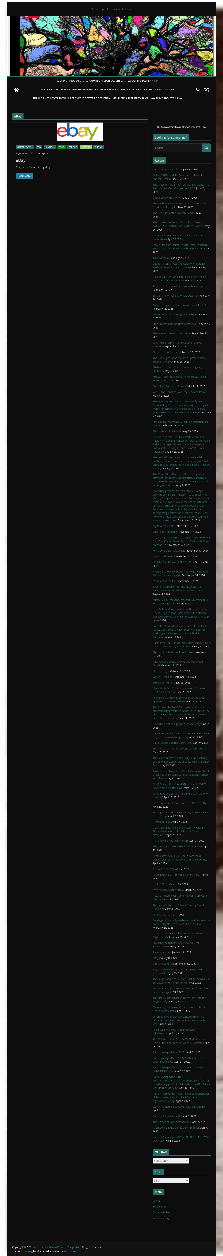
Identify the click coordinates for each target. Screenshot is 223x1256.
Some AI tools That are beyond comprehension (179, 748)
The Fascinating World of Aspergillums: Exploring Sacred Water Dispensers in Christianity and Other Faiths (181, 761)
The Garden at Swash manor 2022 (172, 1122)
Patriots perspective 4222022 (169, 1052)
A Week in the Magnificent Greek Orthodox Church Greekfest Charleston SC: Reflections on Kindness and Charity (181, 774)
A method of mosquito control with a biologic (178, 286)
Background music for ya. (167, 197)
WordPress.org (161, 1218)
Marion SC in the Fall (164, 581)
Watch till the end (162, 676)
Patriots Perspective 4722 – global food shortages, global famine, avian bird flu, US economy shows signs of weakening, (181, 1097)
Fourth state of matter (165, 431)
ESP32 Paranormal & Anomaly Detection (176, 295)
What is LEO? (160, 914)
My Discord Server (163, 556)
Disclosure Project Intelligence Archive (174, 314)
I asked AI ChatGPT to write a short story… (177, 874)
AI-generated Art (162, 952)
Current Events (24, 147)
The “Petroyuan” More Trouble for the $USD (178, 846)
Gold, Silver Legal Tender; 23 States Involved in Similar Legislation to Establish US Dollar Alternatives (179, 831)
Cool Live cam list (163, 963)
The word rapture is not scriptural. (172, 333)
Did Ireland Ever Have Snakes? (170, 386)
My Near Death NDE (164, 526)
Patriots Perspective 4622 (167, 1116)
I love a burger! (161, 671)
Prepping (86, 147)
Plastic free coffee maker (167, 352)
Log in (156, 1200)
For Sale (73, 147)
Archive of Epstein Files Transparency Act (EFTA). (180, 305)
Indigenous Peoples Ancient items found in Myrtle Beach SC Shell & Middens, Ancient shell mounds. (107, 89)
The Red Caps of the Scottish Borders (174, 213)
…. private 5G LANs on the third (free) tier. (176, 1127)
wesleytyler (43, 153)
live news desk (161, 258)
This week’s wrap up (164, 682)
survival (99, 147)
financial (49, 147)
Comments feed (162, 1212)
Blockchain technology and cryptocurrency (177, 724)
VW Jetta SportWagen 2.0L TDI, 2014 (173, 562)
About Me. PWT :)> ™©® (143, 80)
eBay (39, 147)
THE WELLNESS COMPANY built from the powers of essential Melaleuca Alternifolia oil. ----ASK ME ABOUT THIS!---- (107, 98)
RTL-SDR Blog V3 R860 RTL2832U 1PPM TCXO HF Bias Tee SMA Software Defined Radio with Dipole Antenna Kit (181, 541)
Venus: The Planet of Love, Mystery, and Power (179, 392)
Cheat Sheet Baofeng (165, 531)
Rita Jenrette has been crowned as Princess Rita (180, 803)
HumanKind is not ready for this (171, 840)
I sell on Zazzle (161, 884)
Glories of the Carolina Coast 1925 (172, 742)
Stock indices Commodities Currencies (174, 324)
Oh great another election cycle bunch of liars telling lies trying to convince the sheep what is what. (179, 1020)
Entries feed (159, 1206)
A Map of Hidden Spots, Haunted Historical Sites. (90, 80)
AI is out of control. (163, 869)
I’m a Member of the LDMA (168, 890)
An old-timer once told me (167, 169)
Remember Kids (162, 821)
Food (61, 147)
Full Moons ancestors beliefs (169, 550)
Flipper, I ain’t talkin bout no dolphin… (174, 652)
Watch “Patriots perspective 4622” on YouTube (179, 1106)
